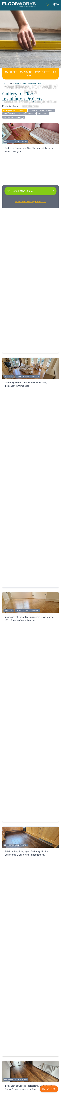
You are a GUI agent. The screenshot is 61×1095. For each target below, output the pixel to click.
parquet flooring (36, 110)
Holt (5, 114)
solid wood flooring (12, 117)
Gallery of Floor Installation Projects (28, 84)
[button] (56, 4)
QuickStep (31, 114)
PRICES (11, 72)
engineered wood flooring (14, 110)
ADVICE (26, 72)
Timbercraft (43, 114)
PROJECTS (42, 72)
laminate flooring (17, 114)
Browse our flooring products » (30, 201)
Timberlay (50, 110)
